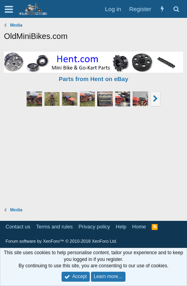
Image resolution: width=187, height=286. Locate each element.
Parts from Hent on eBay (93, 78)
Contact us (18, 227)
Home (139, 227)
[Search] (176, 9)
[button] (9, 9)
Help (121, 227)
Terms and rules (54, 227)
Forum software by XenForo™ (61, 241)
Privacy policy (94, 227)
